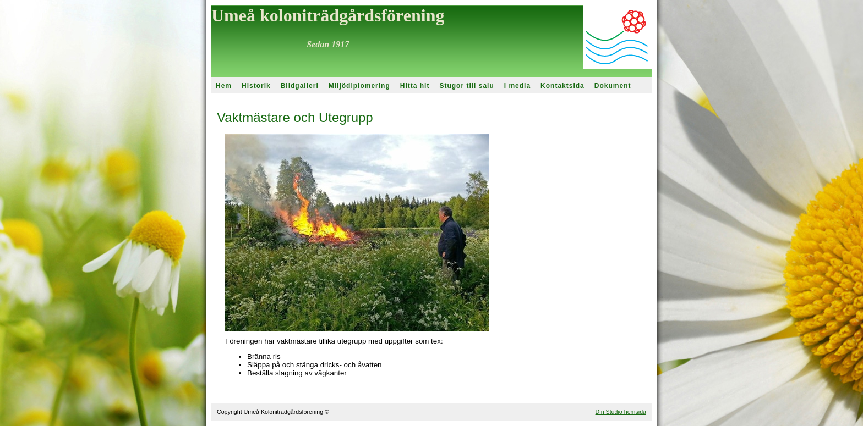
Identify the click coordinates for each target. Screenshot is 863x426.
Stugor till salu (466, 86)
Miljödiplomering (359, 86)
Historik (256, 86)
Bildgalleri (300, 86)
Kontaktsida (562, 86)
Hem (224, 86)
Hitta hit (415, 86)
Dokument (612, 86)
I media (517, 86)
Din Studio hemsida (621, 411)
